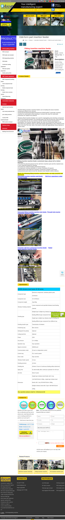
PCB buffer (4, 61)
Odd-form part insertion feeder (54, 40)
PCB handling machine (8, 48)
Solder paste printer (6, 73)
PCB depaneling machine (8, 58)
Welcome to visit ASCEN (6, 1)
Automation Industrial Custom (8, 102)
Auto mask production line (8, 111)
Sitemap (62, 1)
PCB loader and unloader (8, 55)
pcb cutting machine (7, 114)
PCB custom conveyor (7, 122)
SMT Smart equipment (8, 76)
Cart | (59, 1)
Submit (60, 446)
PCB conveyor (5, 51)
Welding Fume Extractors (8, 131)
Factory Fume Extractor (6, 127)
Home (26, 40)
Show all (61, 44)
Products (31, 40)
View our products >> (24, 436)
